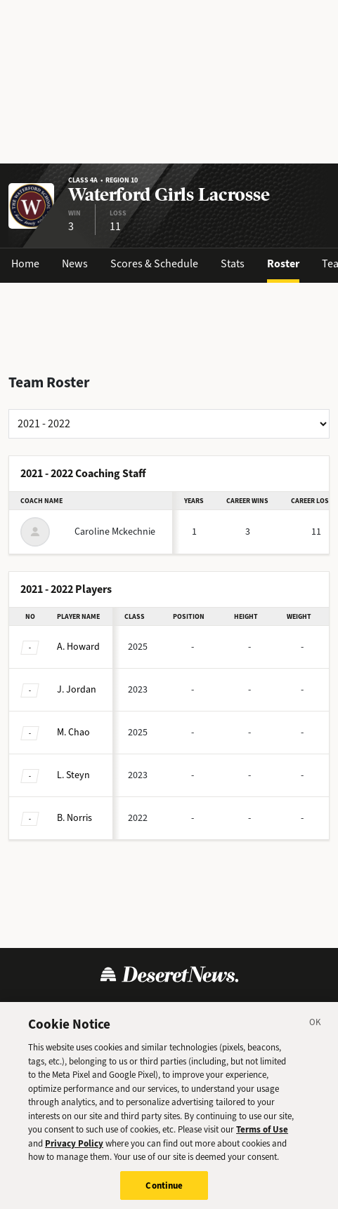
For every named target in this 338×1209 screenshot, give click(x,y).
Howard (78, 646)
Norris (74, 817)
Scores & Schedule (154, 263)
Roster (283, 263)
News (75, 263)
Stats (233, 263)
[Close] (315, 1029)
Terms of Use (262, 1134)
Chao (73, 732)
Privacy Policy (74, 1148)
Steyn (73, 775)
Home (25, 263)
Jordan (76, 689)
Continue (164, 1190)
